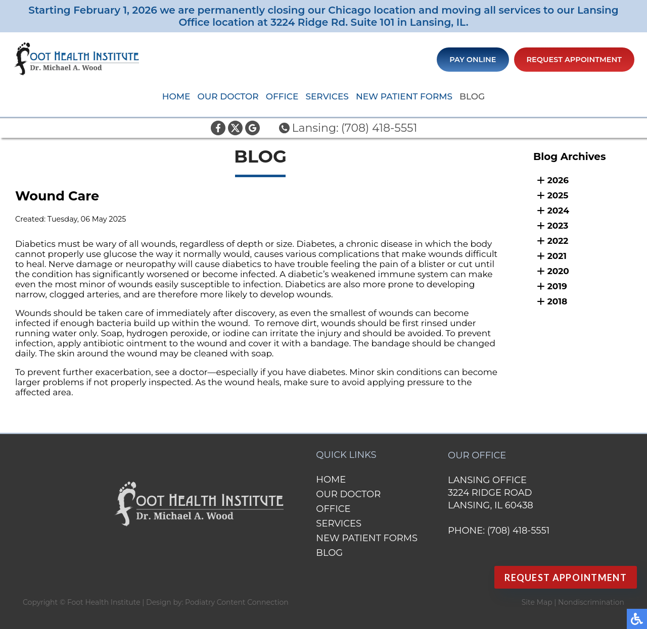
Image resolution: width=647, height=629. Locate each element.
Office (282, 96)
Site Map (537, 602)
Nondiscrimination (591, 602)
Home (176, 96)
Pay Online (472, 59)
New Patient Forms (404, 96)
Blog (472, 96)
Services (327, 96)
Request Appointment (574, 59)
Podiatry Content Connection (237, 602)
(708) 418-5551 (379, 128)
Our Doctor (227, 96)
